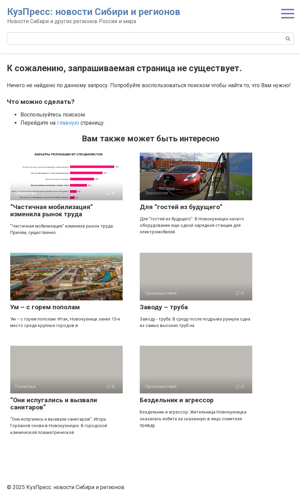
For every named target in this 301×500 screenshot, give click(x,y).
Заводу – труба (164, 307)
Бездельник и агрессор (177, 400)
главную (68, 123)
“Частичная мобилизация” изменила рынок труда (51, 210)
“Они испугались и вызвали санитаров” (53, 403)
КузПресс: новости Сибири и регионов (93, 11)
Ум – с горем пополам (45, 307)
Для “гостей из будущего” (181, 207)
